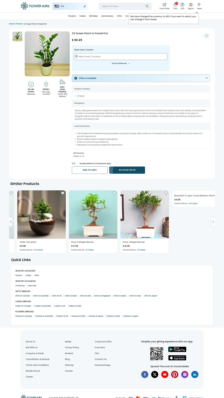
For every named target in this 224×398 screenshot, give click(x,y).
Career (29, 376)
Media (68, 341)
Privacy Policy (72, 347)
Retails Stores (33, 370)
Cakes (82, 16)
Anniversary (107, 16)
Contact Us (101, 359)
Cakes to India (75, 306)
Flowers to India (78, 316)
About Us (30, 341)
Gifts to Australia (41, 296)
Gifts (119, 16)
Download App (102, 365)
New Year (32, 285)
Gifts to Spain (120, 296)
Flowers (72, 16)
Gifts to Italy (135, 296)
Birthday (93, 16)
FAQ (97, 353)
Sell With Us (32, 347)
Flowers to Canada (23, 316)
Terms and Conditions (37, 365)
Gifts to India (71, 296)
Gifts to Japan (150, 296)
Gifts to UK (57, 296)
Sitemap (69, 365)
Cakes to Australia (43, 306)
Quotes (69, 370)
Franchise (100, 347)
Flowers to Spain (96, 316)
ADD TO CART (90, 170)
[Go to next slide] (213, 221)
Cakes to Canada (23, 306)
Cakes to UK (59, 306)
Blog (67, 359)
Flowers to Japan (131, 316)
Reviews (69, 353)
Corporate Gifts (103, 341)
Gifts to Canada (22, 296)
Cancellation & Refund (37, 359)
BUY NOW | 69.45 (127, 170)
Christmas (20, 285)
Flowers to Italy (113, 316)
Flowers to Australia (44, 316)
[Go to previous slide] (11, 221)
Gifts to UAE (85, 296)
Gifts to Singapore (102, 296)
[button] (17, 36)
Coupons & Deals (35, 353)
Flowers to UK (62, 316)
